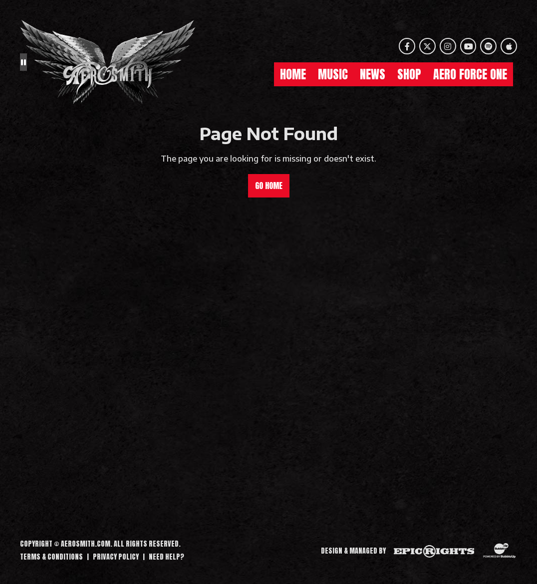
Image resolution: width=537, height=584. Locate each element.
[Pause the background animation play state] (23, 61)
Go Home (268, 186)
